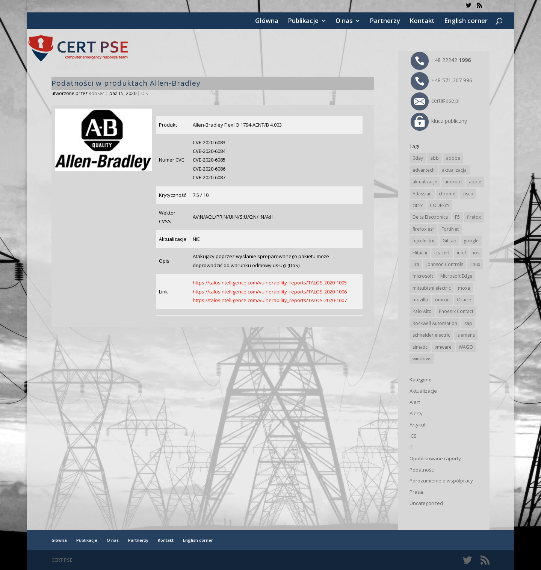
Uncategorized (426, 503)
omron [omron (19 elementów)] (442, 299)
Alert (415, 402)
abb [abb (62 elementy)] (434, 158)
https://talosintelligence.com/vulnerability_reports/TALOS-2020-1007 (270, 300)
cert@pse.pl (435, 100)
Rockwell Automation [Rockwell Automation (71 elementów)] (435, 323)
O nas (344, 21)
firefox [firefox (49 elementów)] (474, 217)
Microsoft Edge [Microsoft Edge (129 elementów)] (456, 276)
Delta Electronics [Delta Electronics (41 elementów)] (430, 217)
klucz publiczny (439, 120)
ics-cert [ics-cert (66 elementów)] (442, 252)
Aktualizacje (423, 390)
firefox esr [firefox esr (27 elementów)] (423, 229)
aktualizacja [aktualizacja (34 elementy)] (454, 170)
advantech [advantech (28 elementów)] (424, 170)
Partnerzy (385, 21)
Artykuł (417, 424)
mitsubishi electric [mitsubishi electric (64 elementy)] (432, 288)
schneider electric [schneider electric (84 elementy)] (431, 335)
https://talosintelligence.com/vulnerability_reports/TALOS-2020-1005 (270, 282)
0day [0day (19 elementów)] (418, 158)
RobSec (96, 93)
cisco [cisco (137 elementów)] (467, 194)
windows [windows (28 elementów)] (422, 358)
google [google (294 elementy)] (471, 240)
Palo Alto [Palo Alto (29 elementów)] (422, 311)
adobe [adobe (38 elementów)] (453, 158)
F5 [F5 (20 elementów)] (457, 217)
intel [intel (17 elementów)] (461, 252)
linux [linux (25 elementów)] (475, 264)
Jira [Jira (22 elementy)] (416, 264)
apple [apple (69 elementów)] (475, 181)
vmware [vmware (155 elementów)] (443, 347)
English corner (466, 21)
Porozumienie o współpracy (441, 480)
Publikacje (303, 21)
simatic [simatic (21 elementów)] (420, 347)
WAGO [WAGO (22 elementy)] (466, 347)
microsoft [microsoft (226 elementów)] (423, 276)
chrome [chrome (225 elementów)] (447, 194)
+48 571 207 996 (441, 80)
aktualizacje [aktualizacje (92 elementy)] (425, 181)
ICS (144, 93)
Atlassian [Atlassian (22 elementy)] (422, 194)
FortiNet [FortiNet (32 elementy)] (450, 229)
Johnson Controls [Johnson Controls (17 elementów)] (444, 264)
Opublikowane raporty (435, 458)
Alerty (416, 413)
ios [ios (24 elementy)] (476, 252)
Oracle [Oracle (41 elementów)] (464, 299)
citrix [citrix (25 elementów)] (418, 205)
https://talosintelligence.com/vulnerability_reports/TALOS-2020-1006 (270, 291)
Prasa (416, 491)
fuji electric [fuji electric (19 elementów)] (424, 240)
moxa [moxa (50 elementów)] (464, 288)
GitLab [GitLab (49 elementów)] (449, 240)
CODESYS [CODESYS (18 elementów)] (439, 205)
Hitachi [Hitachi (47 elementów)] (420, 252)
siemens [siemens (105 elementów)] (466, 335)
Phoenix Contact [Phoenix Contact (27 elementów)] (456, 311)
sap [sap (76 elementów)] (468, 323)
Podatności (422, 469)
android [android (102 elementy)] (453, 181)
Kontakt (422, 21)
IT (411, 447)
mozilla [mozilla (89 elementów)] (420, 299)
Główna (266, 21)
